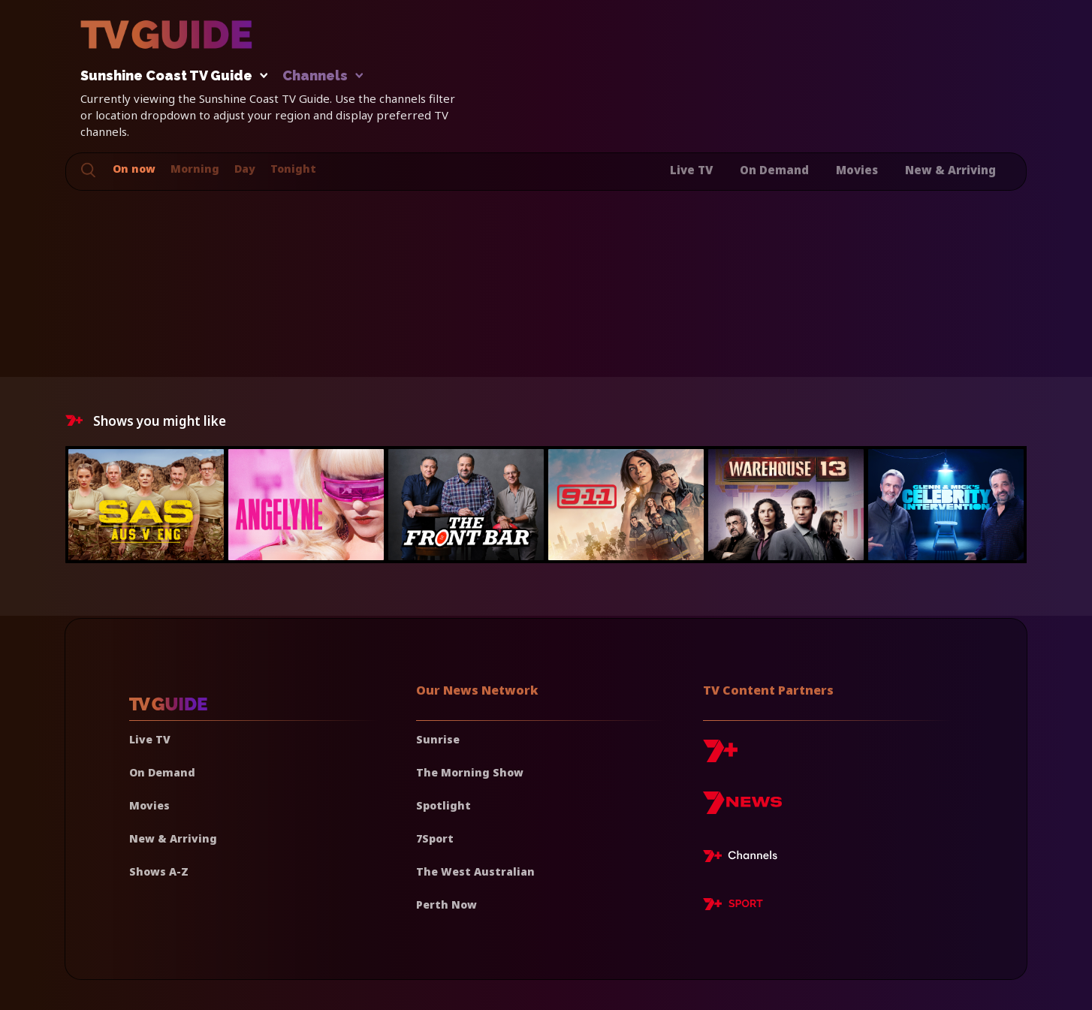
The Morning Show (469, 772)
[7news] (742, 808)
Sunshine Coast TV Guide (170, 76)
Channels (321, 76)
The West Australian (475, 871)
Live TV (691, 169)
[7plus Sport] (733, 906)
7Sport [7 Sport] (435, 838)
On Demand (774, 169)
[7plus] (720, 756)
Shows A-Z (159, 871)
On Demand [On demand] (162, 772)
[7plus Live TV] (744, 858)
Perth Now (446, 904)
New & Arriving (950, 169)
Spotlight (443, 805)
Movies (857, 169)
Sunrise (438, 739)
